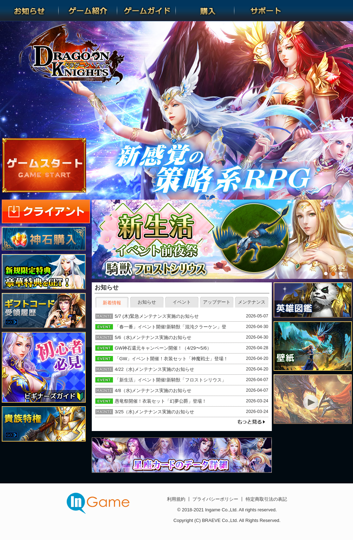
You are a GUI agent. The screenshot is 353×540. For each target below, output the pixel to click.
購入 (205, 10)
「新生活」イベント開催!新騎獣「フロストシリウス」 (170, 380)
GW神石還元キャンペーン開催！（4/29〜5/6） (163, 348)
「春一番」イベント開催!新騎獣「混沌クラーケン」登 (170, 326)
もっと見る (251, 422)
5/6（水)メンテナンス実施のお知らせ (153, 337)
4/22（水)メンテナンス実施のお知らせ (154, 369)
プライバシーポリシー (215, 499)
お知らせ (29, 10)
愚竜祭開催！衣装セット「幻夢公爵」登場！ (161, 401)
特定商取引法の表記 (265, 499)
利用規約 (177, 499)
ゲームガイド (146, 10)
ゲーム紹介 (88, 10)
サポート (263, 10)
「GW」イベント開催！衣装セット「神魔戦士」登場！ (171, 358)
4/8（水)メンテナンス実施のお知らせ (153, 390)
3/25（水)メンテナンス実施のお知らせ (154, 411)
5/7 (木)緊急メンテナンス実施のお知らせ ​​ (157, 316)
